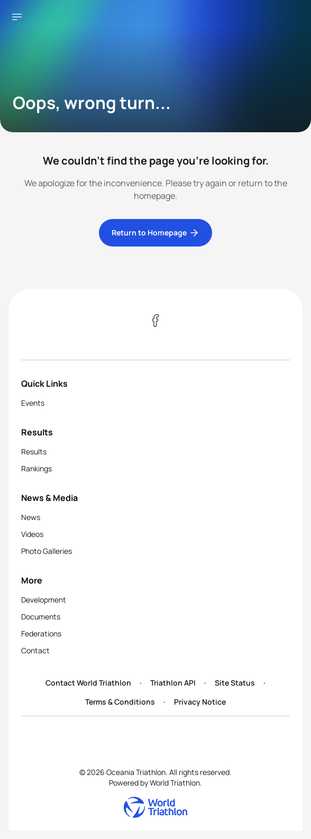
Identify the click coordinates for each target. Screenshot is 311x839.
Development (43, 600)
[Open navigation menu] (17, 17)
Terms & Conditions (120, 702)
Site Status (235, 683)
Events (32, 403)
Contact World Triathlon (88, 683)
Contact (35, 650)
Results (34, 451)
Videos (32, 534)
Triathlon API (173, 683)
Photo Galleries (46, 551)
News (30, 517)
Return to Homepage (155, 232)
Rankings (36, 468)
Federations (41, 633)
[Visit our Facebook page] (155, 322)
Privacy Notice (200, 702)
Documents (40, 617)
